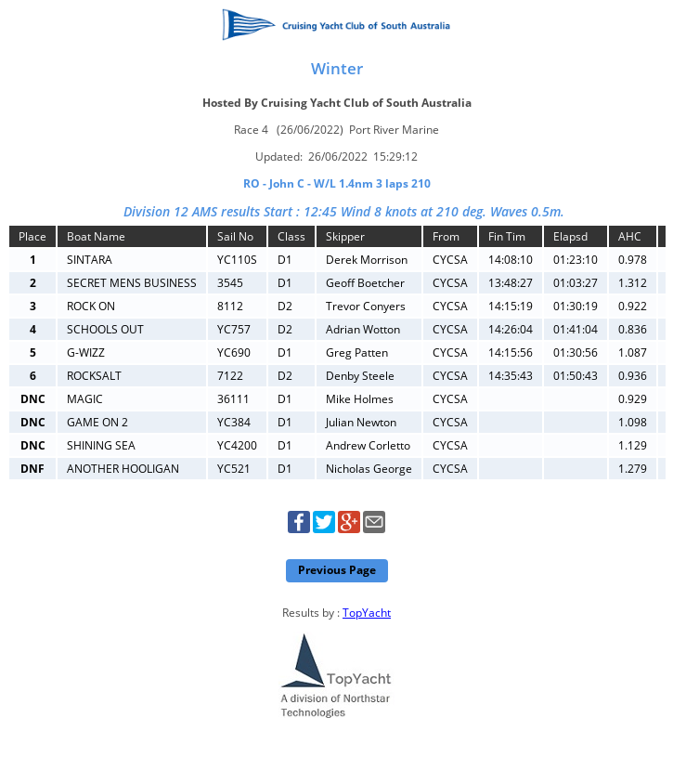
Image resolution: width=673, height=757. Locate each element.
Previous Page (337, 570)
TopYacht (367, 612)
